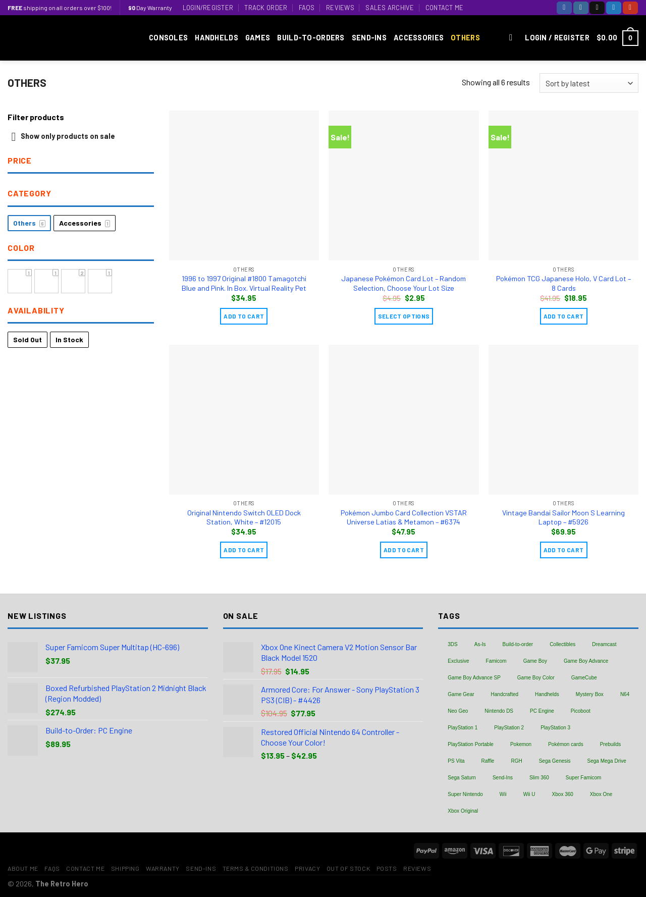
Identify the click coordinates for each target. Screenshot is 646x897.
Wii (503, 794)
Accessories (419, 37)
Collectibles (562, 644)
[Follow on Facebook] (564, 8)
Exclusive (458, 661)
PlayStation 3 (555, 727)
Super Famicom (584, 777)
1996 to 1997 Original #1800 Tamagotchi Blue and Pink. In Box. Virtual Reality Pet (244, 283)
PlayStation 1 (462, 727)
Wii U (529, 794)
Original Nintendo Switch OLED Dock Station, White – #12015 (244, 517)
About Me (23, 868)
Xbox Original (463, 811)
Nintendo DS (498, 711)
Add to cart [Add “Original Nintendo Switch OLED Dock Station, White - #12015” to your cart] (244, 549)
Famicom (496, 661)
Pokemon (520, 744)
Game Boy (535, 661)
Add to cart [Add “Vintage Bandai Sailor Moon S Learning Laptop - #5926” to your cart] (564, 549)
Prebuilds (610, 744)
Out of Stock (348, 868)
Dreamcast (604, 644)
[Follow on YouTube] (630, 8)
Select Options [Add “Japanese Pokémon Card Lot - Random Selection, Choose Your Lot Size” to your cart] (404, 316)
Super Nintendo (465, 794)
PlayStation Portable (471, 744)
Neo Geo (458, 711)
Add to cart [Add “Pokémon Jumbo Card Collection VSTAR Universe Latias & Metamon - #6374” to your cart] (404, 549)
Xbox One (601, 794)
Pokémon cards (565, 744)
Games (257, 37)
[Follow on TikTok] (597, 8)
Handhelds (216, 37)
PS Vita (456, 761)
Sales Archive (389, 8)
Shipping (125, 868)
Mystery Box (590, 694)
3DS (452, 644)
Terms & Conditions (256, 868)
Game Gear (461, 694)
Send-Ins (369, 37)
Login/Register (208, 8)
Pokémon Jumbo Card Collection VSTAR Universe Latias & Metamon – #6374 (404, 517)
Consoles (168, 37)
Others (465, 37)
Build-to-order (518, 644)
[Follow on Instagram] (580, 8)
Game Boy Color (536, 677)
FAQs (307, 8)
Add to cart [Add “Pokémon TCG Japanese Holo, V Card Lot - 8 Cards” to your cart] (564, 316)
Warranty (163, 868)
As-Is (480, 644)
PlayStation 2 (509, 727)
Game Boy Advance (586, 661)
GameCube (584, 677)
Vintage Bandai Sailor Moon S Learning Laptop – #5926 (563, 517)
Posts (386, 868)
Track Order (265, 8)
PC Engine (542, 711)
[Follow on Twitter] (613, 8)
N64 (624, 694)
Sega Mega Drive (606, 761)
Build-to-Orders (310, 37)
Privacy (307, 868)
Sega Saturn (462, 777)
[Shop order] (589, 83)
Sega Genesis (555, 761)
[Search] (513, 38)
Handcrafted (504, 694)
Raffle (487, 761)
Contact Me (444, 8)
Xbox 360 (562, 794)
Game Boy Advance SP (474, 677)
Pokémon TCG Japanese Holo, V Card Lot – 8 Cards (563, 283)
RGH (516, 761)
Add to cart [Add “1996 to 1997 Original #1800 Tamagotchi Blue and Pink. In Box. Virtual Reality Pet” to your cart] (244, 316)
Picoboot (580, 711)
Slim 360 (539, 777)
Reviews (340, 8)
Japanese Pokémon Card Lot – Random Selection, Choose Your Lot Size (403, 283)
